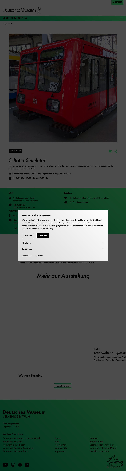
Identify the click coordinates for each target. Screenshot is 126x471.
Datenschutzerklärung (44, 228)
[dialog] (63, 235)
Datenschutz (26, 255)
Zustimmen (42, 235)
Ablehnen (27, 235)
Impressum (39, 255)
